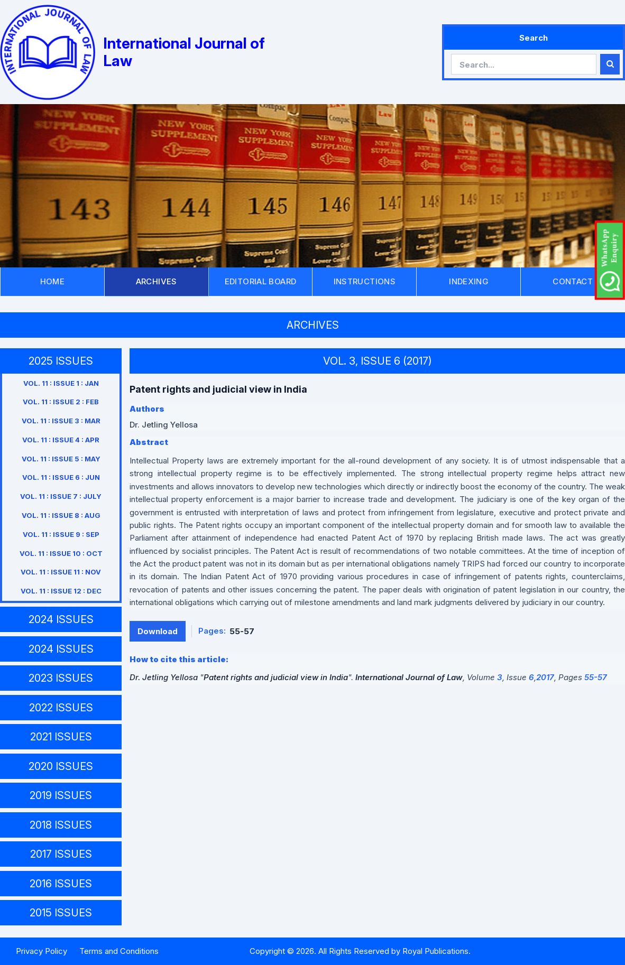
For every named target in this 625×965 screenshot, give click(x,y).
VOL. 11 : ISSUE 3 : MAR (61, 420)
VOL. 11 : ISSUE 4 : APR (60, 439)
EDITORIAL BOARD (261, 281)
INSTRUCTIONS (365, 281)
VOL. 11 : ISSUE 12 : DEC (61, 591)
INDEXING (468, 281)
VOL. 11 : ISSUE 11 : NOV (61, 572)
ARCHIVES (156, 281)
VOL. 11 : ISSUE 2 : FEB (61, 401)
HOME (52, 281)
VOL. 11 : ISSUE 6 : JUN (61, 477)
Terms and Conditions (119, 951)
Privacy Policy (41, 951)
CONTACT (573, 281)
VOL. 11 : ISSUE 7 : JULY (61, 496)
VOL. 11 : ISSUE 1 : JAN (61, 383)
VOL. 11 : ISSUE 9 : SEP (61, 534)
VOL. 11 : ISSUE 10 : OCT (61, 553)
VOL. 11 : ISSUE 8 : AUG (61, 515)
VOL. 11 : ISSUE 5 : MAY (61, 458)
